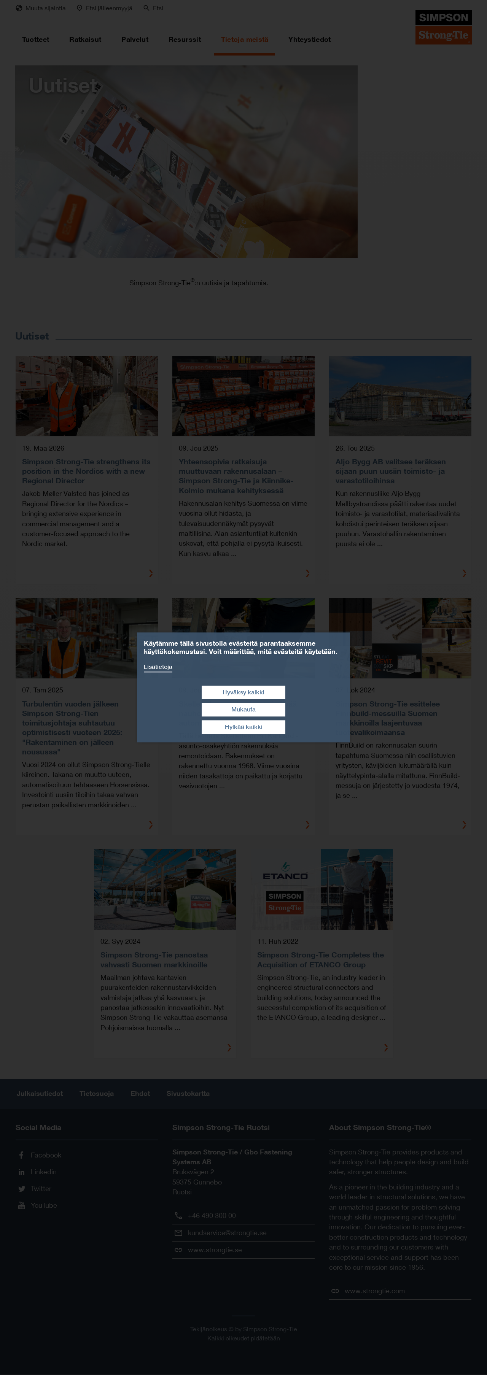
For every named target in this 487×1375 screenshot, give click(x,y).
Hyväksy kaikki (243, 692)
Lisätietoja (158, 666)
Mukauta (243, 709)
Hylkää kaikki (244, 726)
